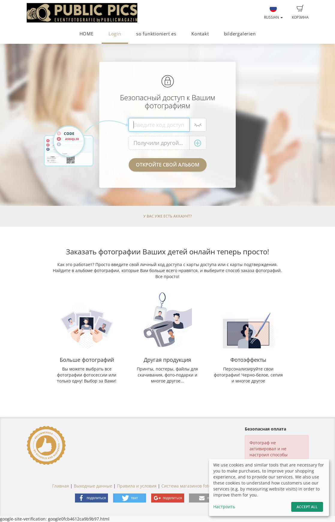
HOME (86, 34)
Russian (273, 12)
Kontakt (200, 34)
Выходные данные (93, 486)
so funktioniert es (156, 34)
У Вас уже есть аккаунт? (167, 216)
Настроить (224, 506)
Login (115, 34)
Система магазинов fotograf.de (193, 486)
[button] (91, 498)
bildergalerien (240, 34)
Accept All (307, 506)
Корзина (300, 12)
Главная (60, 486)
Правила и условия (137, 486)
